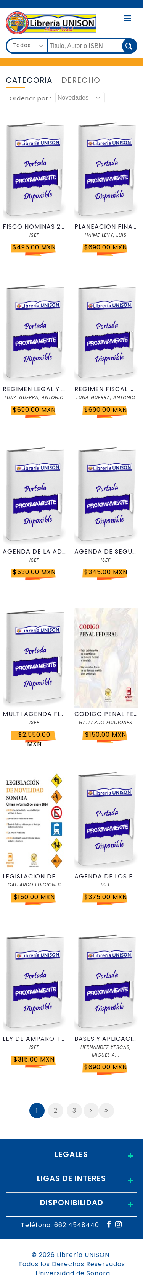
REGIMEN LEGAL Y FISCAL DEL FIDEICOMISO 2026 (34, 389)
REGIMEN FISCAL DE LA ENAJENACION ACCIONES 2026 (106, 389)
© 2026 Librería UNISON (70, 1254)
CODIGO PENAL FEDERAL (106, 713)
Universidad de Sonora (72, 1273)
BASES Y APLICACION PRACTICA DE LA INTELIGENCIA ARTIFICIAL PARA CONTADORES (106, 1038)
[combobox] (27, 45)
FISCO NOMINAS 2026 (34, 226)
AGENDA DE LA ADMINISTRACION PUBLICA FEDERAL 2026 (34, 551)
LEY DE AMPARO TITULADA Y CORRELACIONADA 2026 (34, 1038)
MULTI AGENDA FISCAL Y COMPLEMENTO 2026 (34, 713)
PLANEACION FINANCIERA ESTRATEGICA (106, 226)
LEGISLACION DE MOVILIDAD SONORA (34, 876)
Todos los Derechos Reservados (71, 1264)
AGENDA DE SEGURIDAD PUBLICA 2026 (106, 551)
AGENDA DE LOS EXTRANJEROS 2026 (106, 876)
